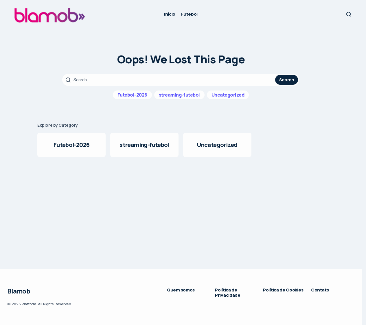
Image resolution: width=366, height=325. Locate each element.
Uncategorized (227, 95)
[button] (349, 14)
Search (286, 80)
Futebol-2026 (132, 95)
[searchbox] (169, 80)
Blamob (18, 291)
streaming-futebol (179, 95)
